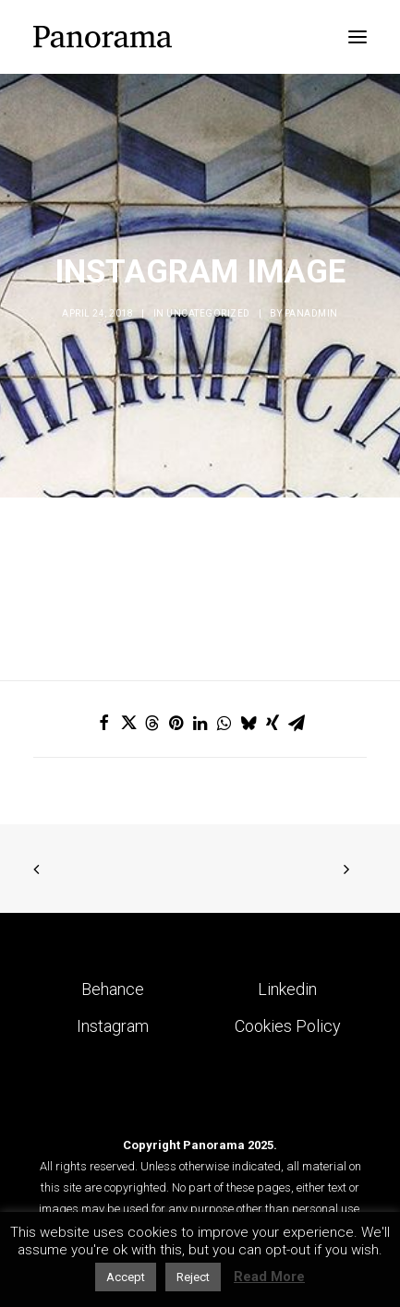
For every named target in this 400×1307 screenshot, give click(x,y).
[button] (357, 37)
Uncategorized (208, 313)
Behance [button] (112, 989)
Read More (269, 1276)
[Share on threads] (152, 723)
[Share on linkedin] (200, 723)
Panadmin (311, 313)
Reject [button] (193, 1277)
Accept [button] (125, 1277)
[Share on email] (296, 723)
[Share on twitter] (128, 723)
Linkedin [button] (287, 989)
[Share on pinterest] (176, 723)
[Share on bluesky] (248, 723)
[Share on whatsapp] (224, 723)
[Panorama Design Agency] (102, 37)
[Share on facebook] (104, 723)
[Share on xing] (272, 723)
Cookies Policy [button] (288, 1026)
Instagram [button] (113, 1026)
